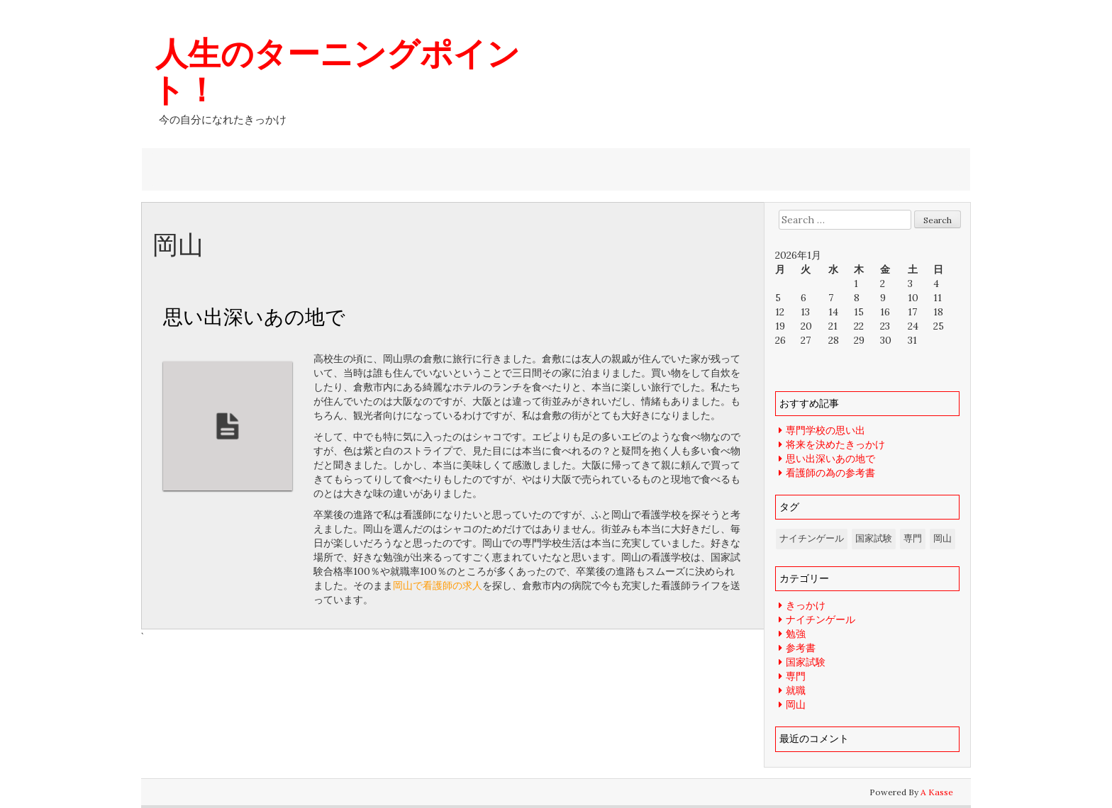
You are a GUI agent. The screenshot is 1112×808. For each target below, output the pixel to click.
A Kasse (937, 792)
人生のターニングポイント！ (336, 70)
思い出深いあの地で (254, 316)
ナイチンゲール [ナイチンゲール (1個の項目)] (811, 538)
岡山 (796, 704)
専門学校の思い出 (825, 430)
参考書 (801, 647)
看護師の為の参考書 (830, 472)
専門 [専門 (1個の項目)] (912, 538)
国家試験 (805, 662)
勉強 (796, 633)
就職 (796, 690)
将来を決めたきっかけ (835, 444)
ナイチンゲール (820, 619)
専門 (796, 676)
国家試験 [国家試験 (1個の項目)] (873, 538)
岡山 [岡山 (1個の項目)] (942, 538)
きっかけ (805, 605)
